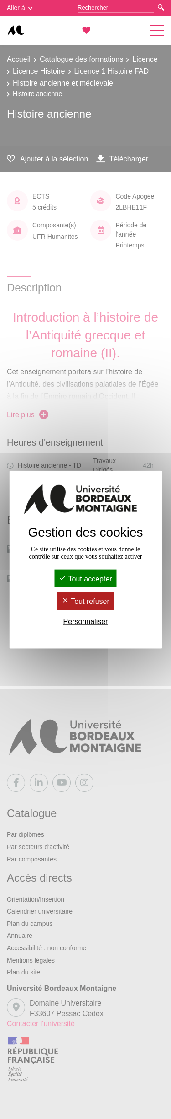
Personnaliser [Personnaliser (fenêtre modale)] (85, 621)
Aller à (19, 7)
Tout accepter (85, 579)
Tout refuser (85, 601)
